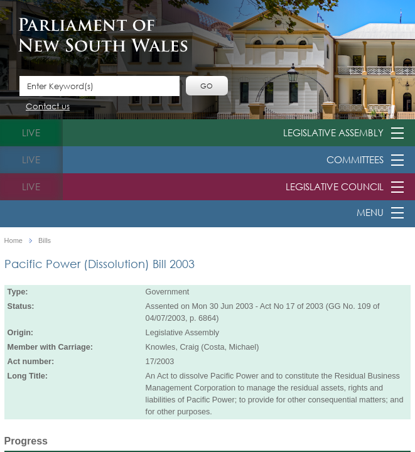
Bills (44, 240)
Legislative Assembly (333, 132)
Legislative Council (335, 186)
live (31, 132)
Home (13, 240)
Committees (355, 159)
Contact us (48, 107)
